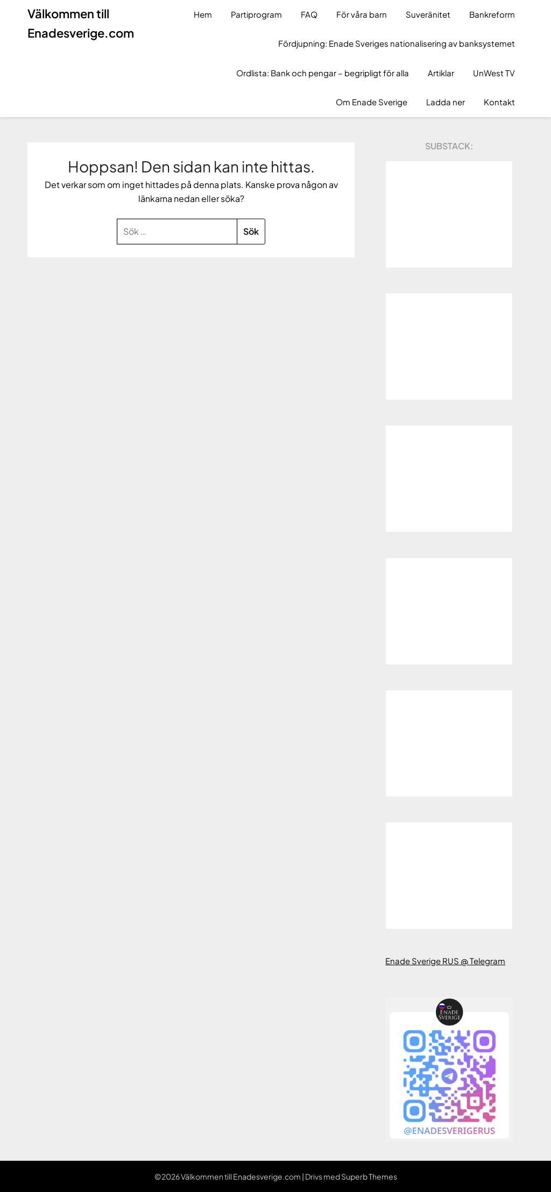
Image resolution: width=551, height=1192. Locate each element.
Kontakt (499, 102)
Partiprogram (256, 14)
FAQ (309, 14)
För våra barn (361, 14)
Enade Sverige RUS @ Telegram (445, 961)
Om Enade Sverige (371, 102)
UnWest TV (494, 73)
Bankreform (492, 14)
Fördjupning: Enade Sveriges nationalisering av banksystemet (396, 43)
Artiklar (441, 73)
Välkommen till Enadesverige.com (80, 23)
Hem (203, 14)
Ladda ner (445, 102)
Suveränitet (428, 14)
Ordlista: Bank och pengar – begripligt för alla (322, 73)
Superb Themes (369, 1176)
